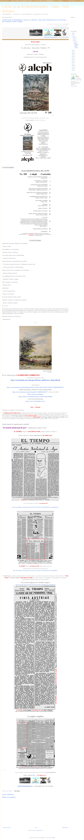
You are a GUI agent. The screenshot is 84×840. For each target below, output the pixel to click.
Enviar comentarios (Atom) (37, 830)
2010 (73, 70)
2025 (73, 34)
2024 (73, 36)
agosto (74, 38)
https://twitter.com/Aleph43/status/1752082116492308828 (35, 396)
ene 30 (75, 41)
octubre (74, 37)
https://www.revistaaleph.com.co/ (35, 401)
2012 (73, 67)
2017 (73, 59)
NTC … (34, 775)
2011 (73, 68)
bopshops (42, 837)
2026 (73, 33)
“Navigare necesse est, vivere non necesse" (51, 37)
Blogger (53, 837)
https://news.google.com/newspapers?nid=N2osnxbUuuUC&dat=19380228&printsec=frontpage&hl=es (35, 584)
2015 (73, 62)
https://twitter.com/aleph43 (35, 394)
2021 (73, 53)
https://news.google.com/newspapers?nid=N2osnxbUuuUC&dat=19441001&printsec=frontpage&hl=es (35, 507)
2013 (73, 65)
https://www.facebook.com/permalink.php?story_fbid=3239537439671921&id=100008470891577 (35, 387)
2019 (73, 56)
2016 (73, 61)
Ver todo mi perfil (74, 85)
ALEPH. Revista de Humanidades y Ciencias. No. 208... (76, 45)
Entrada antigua (65, 827)
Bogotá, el (27, 415)
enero (74, 40)
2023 (73, 50)
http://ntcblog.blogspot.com (25, 786)
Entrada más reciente (6, 827)
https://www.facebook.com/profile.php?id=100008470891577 (30, 392)
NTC (78, 76)
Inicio (36, 827)
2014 (73, 64)
